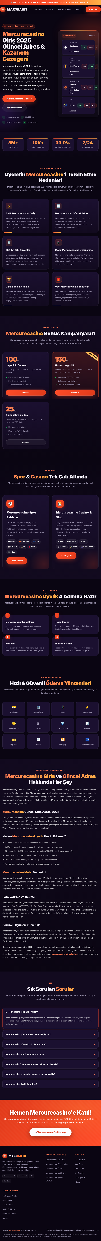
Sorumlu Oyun (8, 1205)
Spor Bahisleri (16, 561)
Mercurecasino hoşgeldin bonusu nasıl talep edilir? (30, 1074)
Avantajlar (38, 9)
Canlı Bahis (79, 1164)
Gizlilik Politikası (8, 1209)
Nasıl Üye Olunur (65, 9)
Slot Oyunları (79, 1173)
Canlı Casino (79, 1169)
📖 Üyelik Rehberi (14, 108)
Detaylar (25, 442)
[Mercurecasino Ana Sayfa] (13, 9)
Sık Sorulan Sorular (9, 1196)
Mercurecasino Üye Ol (54, 1169)
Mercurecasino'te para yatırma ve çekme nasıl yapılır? (31, 1064)
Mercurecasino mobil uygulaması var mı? (25, 1054)
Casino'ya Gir (66, 555)
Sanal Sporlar (80, 1178)
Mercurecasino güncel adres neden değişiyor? (28, 1034)
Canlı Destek (7, 1200)
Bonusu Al (26, 392)
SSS (77, 9)
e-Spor (77, 1182)
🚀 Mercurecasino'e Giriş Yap (50, 1132)
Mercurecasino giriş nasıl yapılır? (21, 1012)
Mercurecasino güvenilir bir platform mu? (25, 1044)
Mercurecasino (14, 1230)
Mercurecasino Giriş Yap (55, 1160)
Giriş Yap (93, 9)
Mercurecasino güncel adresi (64, 954)
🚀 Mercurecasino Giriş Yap (19, 99)
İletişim (5, 1218)
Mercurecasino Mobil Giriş (56, 1173)
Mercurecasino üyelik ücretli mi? (21, 1084)
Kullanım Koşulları (9, 1214)
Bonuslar (50, 9)
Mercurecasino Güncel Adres (57, 1164)
